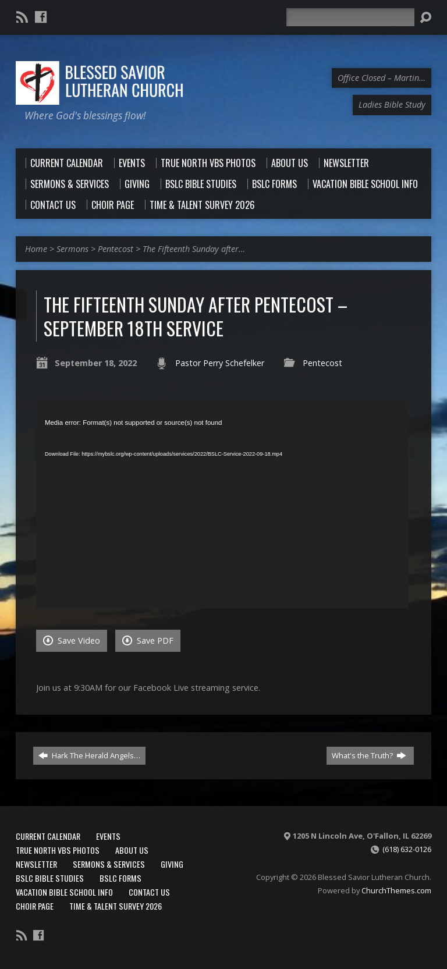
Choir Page (35, 906)
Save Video (71, 640)
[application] (222, 503)
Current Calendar (48, 836)
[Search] (350, 17)
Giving (172, 864)
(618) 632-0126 (406, 849)
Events (108, 836)
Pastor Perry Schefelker (219, 362)
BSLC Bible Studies (50, 878)
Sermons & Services (109, 864)
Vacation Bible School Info (64, 892)
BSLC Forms (120, 878)
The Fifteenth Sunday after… (194, 248)
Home (36, 248)
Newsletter (36, 864)
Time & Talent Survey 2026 (115, 906)
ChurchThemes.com (396, 890)
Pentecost (115, 248)
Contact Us (149, 892)
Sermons (72, 248)
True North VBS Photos (58, 850)
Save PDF (147, 640)
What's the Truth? (369, 755)
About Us (131, 850)
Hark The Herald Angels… (89, 755)
